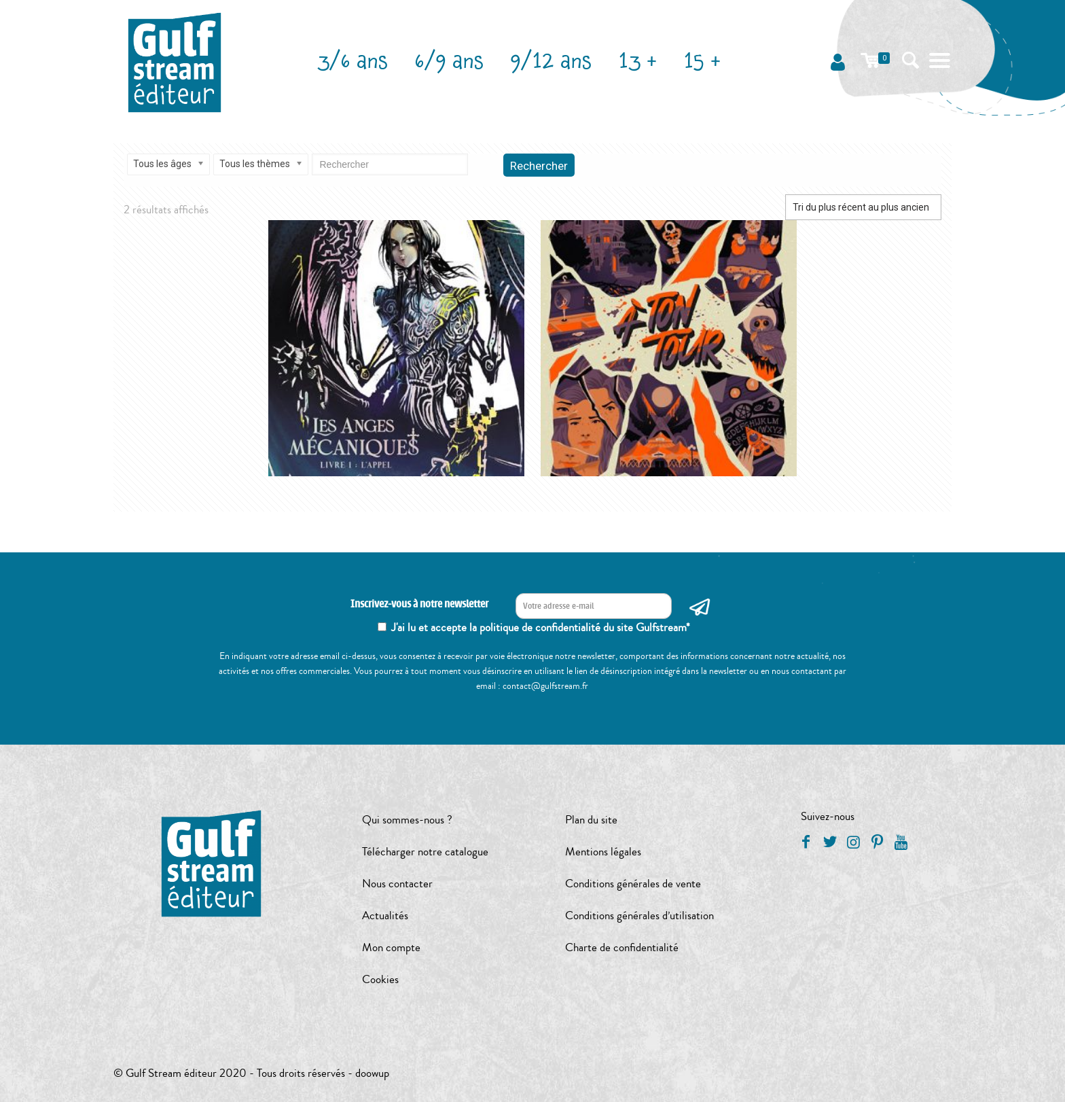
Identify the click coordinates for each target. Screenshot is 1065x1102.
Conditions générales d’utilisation (639, 915)
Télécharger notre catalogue (425, 851)
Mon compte (391, 947)
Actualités (385, 915)
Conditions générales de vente (633, 883)
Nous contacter (397, 883)
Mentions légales (603, 851)
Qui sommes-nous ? (407, 819)
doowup (372, 1073)
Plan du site (591, 819)
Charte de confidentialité (622, 947)
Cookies (380, 979)
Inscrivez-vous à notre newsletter (419, 604)
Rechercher (539, 166)
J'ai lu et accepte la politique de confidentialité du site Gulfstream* (540, 627)
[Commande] (863, 207)
